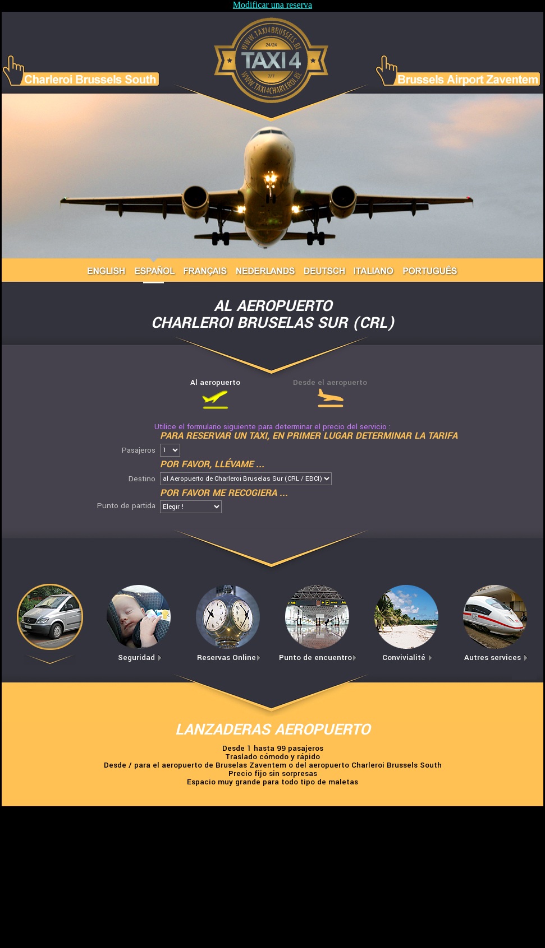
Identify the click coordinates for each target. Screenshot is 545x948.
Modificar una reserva (272, 5)
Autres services (496, 657)
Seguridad (140, 657)
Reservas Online (229, 657)
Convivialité (407, 657)
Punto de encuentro (318, 657)
